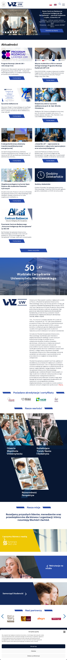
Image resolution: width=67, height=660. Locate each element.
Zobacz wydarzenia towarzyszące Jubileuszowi (33, 285)
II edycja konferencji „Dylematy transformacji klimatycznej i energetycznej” (13, 146)
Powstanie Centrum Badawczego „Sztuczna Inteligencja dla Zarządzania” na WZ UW (16, 226)
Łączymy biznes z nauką (15, 536)
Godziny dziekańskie (42, 184)
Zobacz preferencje (33, 656)
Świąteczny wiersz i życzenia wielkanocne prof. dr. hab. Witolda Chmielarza (48, 106)
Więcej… (61, 385)
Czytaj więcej (17, 78)
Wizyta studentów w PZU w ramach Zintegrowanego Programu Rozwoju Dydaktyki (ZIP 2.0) (48, 66)
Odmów (33, 651)
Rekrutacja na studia (54, 567)
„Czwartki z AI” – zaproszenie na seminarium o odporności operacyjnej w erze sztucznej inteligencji (50, 146)
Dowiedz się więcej (52, 30)
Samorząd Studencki (15, 593)
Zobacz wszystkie (33, 250)
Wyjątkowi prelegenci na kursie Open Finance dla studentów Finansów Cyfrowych (15, 186)
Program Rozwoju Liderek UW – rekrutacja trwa (13, 65)
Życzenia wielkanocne (9, 104)
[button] (64, 632)
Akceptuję (33, 646)
